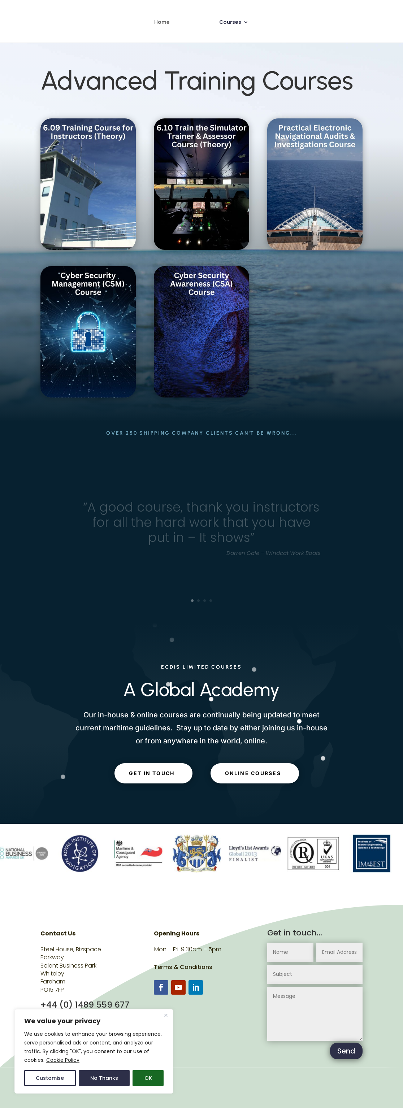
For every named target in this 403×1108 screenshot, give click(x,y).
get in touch (152, 773)
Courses (230, 22)
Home (162, 22)
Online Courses (253, 773)
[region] (93, 1051)
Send (346, 1051)
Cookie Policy (62, 1060)
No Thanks (104, 1078)
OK (148, 1078)
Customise (50, 1078)
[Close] (165, 1015)
